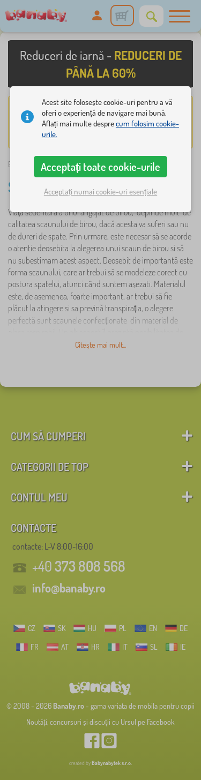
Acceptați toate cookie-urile (101, 167)
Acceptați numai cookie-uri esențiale (100, 191)
